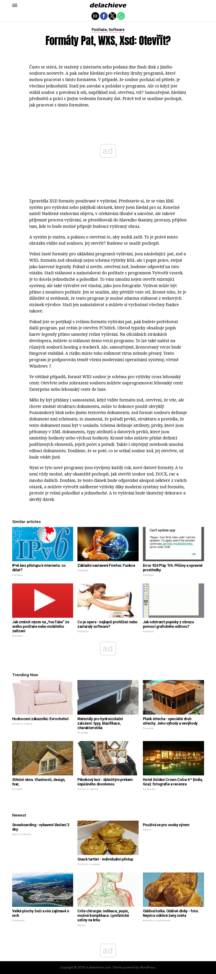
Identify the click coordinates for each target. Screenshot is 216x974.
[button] (14, 5)
